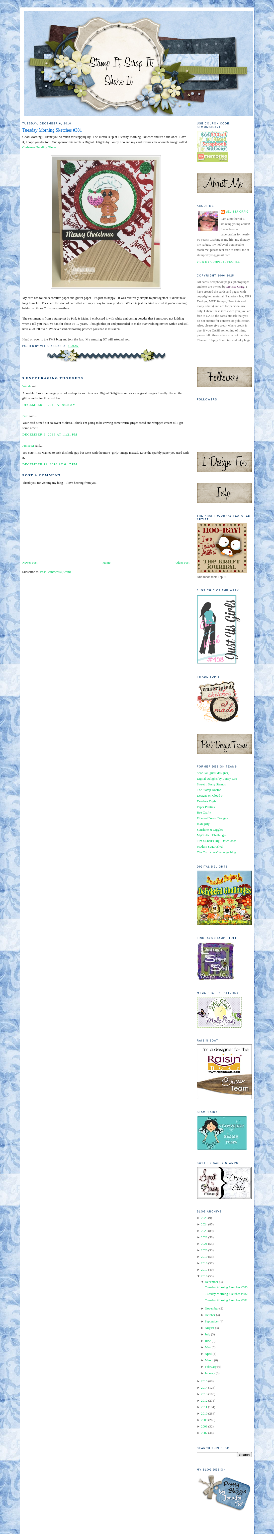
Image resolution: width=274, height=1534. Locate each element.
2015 (204, 1381)
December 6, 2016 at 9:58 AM (49, 405)
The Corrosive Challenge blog (216, 852)
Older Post (182, 562)
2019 (204, 1257)
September (212, 1321)
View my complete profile (218, 262)
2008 (204, 1426)
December (211, 1282)
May (208, 1347)
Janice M (28, 445)
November (212, 1308)
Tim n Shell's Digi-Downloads (216, 841)
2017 (204, 1269)
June (208, 1341)
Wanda (26, 386)
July (207, 1334)
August (209, 1328)
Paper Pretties (206, 807)
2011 (204, 1407)
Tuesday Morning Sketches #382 (226, 1294)
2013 (204, 1394)
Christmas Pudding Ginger (39, 147)
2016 (204, 1276)
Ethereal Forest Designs (212, 818)
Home (106, 562)
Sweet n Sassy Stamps (211, 784)
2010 (204, 1413)
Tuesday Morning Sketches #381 (52, 130)
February (211, 1367)
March (209, 1360)
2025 (204, 1218)
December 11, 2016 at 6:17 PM (49, 464)
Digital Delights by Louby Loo (217, 778)
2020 (204, 1250)
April (208, 1354)
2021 (204, 1244)
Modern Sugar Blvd (210, 846)
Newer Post (29, 562)
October (210, 1315)
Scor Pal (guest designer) (213, 773)
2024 (204, 1224)
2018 (204, 1263)
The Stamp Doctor (209, 790)
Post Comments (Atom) (55, 572)
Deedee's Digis (206, 801)
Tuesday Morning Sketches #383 (226, 1287)
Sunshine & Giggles (210, 829)
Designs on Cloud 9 (210, 795)
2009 (204, 1420)
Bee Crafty (204, 812)
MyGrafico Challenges (212, 835)
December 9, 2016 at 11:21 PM (49, 434)
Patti (25, 416)
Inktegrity (203, 824)
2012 (204, 1400)
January (210, 1373)
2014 (204, 1387)
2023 (204, 1231)
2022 (204, 1237)
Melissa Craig (237, 211)
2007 (204, 1433)
